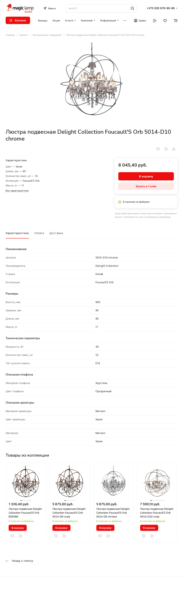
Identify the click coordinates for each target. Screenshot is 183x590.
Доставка (56, 233)
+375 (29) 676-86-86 (161, 8)
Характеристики (17, 233)
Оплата (39, 233)
